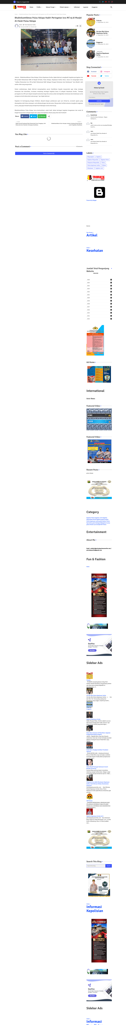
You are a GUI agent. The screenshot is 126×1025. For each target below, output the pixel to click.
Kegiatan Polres (105, 159)
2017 (99, 307)
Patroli (95, 519)
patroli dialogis (96, 523)
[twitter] (103, 2)
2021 (99, 295)
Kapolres (98, 157)
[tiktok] (112, 2)
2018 (99, 304)
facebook (94, 71)
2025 (99, 283)
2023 (99, 288)
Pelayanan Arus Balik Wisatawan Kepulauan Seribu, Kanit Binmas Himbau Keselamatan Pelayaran (97, 783)
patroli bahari (102, 521)
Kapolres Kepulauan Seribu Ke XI (94, 816)
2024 (99, 286)
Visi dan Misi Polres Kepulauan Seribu (102, 32)
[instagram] (109, 2)
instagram (107, 71)
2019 (99, 301)
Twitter (34, 116)
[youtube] (106, 2)
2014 (99, 316)
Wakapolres (103, 523)
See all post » (89, 232)
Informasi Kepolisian (94, 909)
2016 (99, 310)
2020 (99, 298)
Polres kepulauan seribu (93, 165)
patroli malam (104, 519)
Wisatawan (90, 168)
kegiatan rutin (99, 168)
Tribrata (88, 680)
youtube (93, 76)
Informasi (77, 7)
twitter (107, 76)
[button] (111, 7)
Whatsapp (42, 116)
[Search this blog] (96, 866)
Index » (88, 247)
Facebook (26, 116)
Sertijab (98, 524)
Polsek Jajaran (64, 7)
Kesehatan (94, 250)
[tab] (31, 7)
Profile (39, 7)
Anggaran (94, 7)
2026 (99, 279)
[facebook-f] (100, 2)
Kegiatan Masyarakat (92, 159)
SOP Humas (89, 801)
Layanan (85, 7)
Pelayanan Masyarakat (93, 162)
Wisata (104, 165)
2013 (99, 319)
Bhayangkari (90, 157)
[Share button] (49, 116)
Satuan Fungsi (50, 7)
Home (31, 7)
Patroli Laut (93, 524)
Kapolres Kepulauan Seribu (102, 54)
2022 (99, 292)
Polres (103, 162)
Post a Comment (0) (48, 153)
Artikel (91, 235)
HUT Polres (103, 524)
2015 (99, 313)
